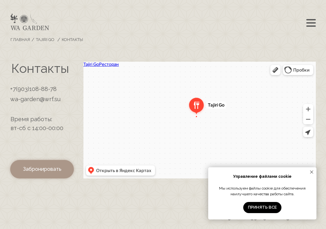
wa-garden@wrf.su (35, 99)
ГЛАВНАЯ (20, 39)
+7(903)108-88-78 (33, 89)
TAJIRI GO (45, 39)
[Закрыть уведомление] (311, 172)
